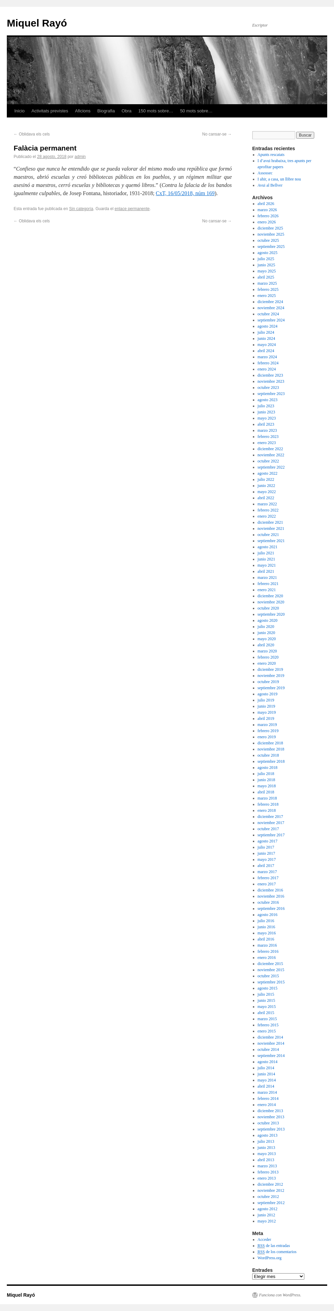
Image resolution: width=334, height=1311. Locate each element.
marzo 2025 (267, 283)
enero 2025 (267, 295)
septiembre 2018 (271, 761)
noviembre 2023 (271, 381)
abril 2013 (266, 1159)
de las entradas (274, 1245)
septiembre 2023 (271, 393)
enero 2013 (267, 1178)
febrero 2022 (268, 510)
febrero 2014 (268, 1098)
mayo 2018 (267, 786)
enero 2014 (267, 1104)
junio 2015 (266, 1000)
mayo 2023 (267, 418)
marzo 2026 (267, 209)
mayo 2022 (267, 491)
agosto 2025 (267, 252)
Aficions (83, 110)
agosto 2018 (267, 767)
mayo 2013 (267, 1153)
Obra (127, 110)
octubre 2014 (268, 1049)
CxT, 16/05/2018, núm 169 (185, 193)
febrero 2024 (268, 363)
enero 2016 (267, 957)
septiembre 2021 (271, 540)
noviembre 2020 (271, 602)
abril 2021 (266, 571)
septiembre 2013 (271, 1129)
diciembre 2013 (270, 1110)
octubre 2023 (268, 387)
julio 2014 (266, 1067)
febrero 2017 (268, 877)
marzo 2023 (267, 430)
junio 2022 (266, 485)
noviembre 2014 (271, 1043)
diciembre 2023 (270, 375)
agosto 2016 (267, 914)
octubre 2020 (268, 608)
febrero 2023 (268, 436)
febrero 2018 (268, 804)
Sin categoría (81, 208)
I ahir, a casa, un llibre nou (279, 179)
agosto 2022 (267, 473)
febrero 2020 (268, 657)
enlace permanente (132, 208)
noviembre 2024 (271, 307)
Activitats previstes (49, 110)
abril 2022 (266, 497)
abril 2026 (266, 203)
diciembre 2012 (270, 1184)
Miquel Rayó (37, 23)
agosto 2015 (267, 988)
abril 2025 (266, 277)
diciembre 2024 (270, 301)
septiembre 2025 (271, 246)
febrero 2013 (268, 1172)
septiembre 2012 (271, 1202)
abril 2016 (266, 939)
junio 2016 (266, 927)
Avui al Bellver (270, 185)
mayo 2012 (267, 1221)
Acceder (264, 1239)
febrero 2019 (268, 730)
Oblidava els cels (32, 134)
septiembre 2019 (271, 687)
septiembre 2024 (271, 320)
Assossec (265, 173)
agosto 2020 (267, 620)
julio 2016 (266, 920)
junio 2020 (266, 632)
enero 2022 (267, 516)
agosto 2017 (267, 841)
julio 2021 (266, 553)
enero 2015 (267, 1031)
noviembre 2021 (271, 528)
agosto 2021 (267, 546)
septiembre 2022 (271, 467)
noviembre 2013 (271, 1117)
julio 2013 (266, 1141)
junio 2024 (266, 338)
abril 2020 (266, 645)
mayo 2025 (267, 271)
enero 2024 (267, 369)
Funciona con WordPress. (280, 1295)
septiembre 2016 (271, 908)
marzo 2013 (267, 1166)
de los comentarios (277, 1251)
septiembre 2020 (271, 614)
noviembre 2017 (271, 822)
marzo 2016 (267, 945)
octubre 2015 (268, 976)
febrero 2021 (268, 583)
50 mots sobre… (196, 110)
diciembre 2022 (270, 448)
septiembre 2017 (271, 835)
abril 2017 (266, 865)
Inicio (19, 110)
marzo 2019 (267, 724)
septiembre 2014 (271, 1055)
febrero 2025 (268, 289)
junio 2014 (266, 1074)
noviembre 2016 (271, 896)
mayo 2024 (267, 344)
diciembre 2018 (270, 743)
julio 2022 (266, 479)
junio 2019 (266, 706)
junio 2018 (266, 779)
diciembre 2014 (270, 1037)
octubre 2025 (268, 240)
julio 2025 (266, 258)
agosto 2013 (267, 1135)
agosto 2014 (267, 1061)
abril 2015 (266, 1012)
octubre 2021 (268, 534)
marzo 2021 (267, 577)
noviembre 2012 (271, 1190)
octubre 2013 (268, 1123)
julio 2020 (266, 626)
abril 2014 (266, 1086)
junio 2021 (266, 559)
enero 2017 (267, 884)
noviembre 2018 (271, 749)
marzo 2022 (267, 504)
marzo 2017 (267, 871)
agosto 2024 (267, 326)
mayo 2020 (267, 638)
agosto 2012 (267, 1208)
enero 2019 (267, 737)
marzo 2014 (267, 1092)
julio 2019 (266, 700)
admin (80, 156)
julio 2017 (266, 847)
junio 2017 (266, 853)
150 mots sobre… (155, 110)
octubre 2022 (268, 461)
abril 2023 (266, 424)
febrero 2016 (268, 951)
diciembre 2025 (270, 228)
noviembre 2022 (271, 455)
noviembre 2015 (271, 969)
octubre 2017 (268, 828)
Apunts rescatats (271, 154)
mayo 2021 (267, 565)
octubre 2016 (268, 902)
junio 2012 (266, 1215)
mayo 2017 (267, 859)
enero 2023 (267, 442)
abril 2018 (266, 792)
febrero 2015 (268, 1025)
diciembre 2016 (270, 890)
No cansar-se (217, 134)
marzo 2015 (267, 1018)
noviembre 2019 (271, 675)
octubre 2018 (268, 755)
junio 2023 (266, 412)
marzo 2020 (267, 651)
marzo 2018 (267, 798)
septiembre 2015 (271, 982)
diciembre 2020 (270, 596)
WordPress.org (270, 1257)
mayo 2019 (267, 712)
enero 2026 (267, 222)
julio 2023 (266, 406)
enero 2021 (267, 589)
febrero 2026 (268, 216)
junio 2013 (266, 1147)
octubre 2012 (268, 1196)
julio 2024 (266, 332)
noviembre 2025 (271, 234)
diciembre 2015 (270, 963)
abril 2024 (266, 350)
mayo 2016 (267, 933)
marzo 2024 (267, 356)
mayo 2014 (267, 1080)
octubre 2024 (268, 314)
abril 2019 (266, 718)
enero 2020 (267, 663)
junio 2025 (266, 265)
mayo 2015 (267, 1006)
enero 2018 (267, 810)
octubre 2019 (268, 681)
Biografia (106, 110)
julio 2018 (266, 773)
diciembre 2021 (270, 522)
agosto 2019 (267, 694)
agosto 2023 (267, 399)
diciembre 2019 (270, 669)
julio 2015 (266, 994)
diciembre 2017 (270, 816)
